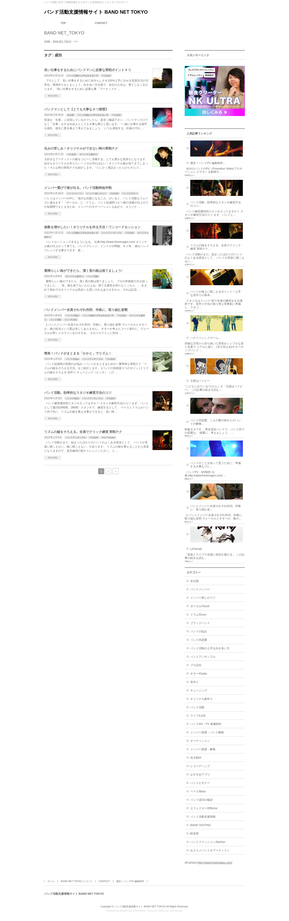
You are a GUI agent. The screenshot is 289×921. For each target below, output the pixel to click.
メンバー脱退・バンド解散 (207, 732)
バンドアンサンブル (112, 233)
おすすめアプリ (200, 774)
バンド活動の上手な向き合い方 (82, 75)
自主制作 (195, 757)
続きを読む (53, 96)
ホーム (51, 881)
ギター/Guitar (108, 437)
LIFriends (196, 549)
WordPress (126, 910)
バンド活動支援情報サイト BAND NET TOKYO (96, 12)
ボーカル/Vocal (199, 606)
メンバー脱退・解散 (203, 749)
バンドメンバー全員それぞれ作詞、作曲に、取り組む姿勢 (86, 309)
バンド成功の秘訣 (201, 799)
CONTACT (104, 881)
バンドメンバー (75, 193)
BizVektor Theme (144, 910)
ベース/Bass (198, 791)
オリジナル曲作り (88, 154)
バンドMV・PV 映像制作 (206, 724)
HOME (47, 41)
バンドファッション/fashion (207, 842)
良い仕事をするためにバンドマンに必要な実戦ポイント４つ (87, 70)
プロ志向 (106, 75)
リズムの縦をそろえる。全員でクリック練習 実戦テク (83, 432)
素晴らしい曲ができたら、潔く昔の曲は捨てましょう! (83, 270)
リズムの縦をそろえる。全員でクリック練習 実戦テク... (215, 247)
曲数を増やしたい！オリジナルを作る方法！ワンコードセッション (92, 227)
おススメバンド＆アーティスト (210, 850)
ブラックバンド (200, 623)
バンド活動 (92, 276)
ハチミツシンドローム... (205, 337)
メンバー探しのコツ (96, 193)
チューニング (198, 690)
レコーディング (200, 766)
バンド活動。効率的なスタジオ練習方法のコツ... (215, 204)
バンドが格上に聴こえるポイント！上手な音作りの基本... (215, 293)
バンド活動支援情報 (203, 816)
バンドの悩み (72, 315)
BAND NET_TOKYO (62, 41)
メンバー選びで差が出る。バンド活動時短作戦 (78, 187)
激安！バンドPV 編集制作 (130, 881)
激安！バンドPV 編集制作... (207, 163)
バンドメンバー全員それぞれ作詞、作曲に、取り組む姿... (215, 507)
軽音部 (194, 833)
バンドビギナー (130, 193)
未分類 (70, 115)
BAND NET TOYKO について (76, 881)
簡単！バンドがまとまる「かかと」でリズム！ (78, 353)
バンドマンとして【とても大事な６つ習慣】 (76, 109)
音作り (194, 682)
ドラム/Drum (198, 614)
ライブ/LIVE (71, 320)
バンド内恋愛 (198, 639)
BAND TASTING (200, 825)
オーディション (200, 740)
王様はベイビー (200, 380)
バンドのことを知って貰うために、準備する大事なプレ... (215, 464)
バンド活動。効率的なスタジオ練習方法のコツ (78, 392)
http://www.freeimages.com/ (215, 862)
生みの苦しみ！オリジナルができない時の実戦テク (81, 148)
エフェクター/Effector (204, 808)
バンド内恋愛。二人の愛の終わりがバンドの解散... (215, 422)
